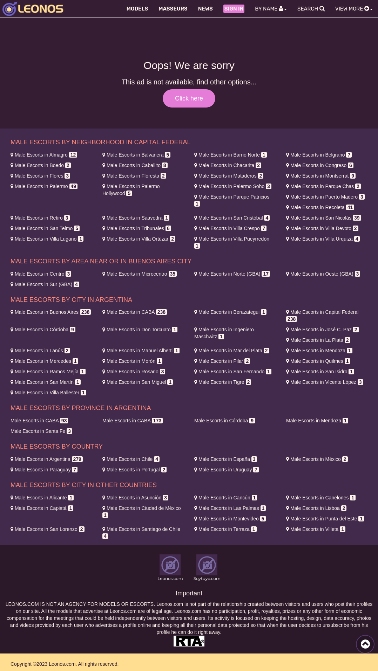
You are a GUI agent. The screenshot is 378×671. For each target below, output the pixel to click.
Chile (131, 459)
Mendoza (319, 350)
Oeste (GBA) (323, 274)
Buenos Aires (51, 312)
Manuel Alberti (141, 350)
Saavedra (135, 218)
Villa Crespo (230, 228)
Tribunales (136, 228)
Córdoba (43, 329)
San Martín (46, 382)
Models (137, 9)
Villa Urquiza (323, 239)
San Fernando (232, 371)
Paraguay (44, 469)
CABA (134, 312)
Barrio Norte (230, 155)
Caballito (135, 165)
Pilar (222, 361)
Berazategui (230, 312)
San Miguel (137, 382)
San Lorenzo (48, 529)
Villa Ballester (48, 392)
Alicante (42, 497)
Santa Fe (41, 431)
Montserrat (321, 176)
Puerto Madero (325, 197)
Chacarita (227, 165)
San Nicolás (323, 218)
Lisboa (316, 508)
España (225, 459)
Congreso (319, 165)
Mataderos (228, 176)
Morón (132, 361)
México (317, 459)
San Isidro (320, 371)
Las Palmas (230, 508)
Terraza (225, 529)
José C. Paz (322, 329)
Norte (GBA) (232, 274)
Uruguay (226, 469)
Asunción (135, 497)
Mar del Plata (231, 350)
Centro (41, 274)
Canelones (321, 497)
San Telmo (45, 228)
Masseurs (173, 9)
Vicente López (324, 382)
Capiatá (42, 508)
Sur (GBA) (45, 284)
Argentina (47, 459)
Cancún (225, 497)
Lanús (40, 350)
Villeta (315, 529)
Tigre (222, 382)
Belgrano (319, 155)
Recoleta (320, 207)
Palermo (44, 186)
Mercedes (44, 361)
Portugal (134, 469)
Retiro (40, 218)
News (205, 9)
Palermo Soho (232, 186)
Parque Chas (323, 186)
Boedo (41, 165)
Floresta (134, 176)
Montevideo (230, 518)
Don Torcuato (139, 329)
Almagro (44, 155)
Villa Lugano (47, 239)
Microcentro (139, 274)
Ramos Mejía (48, 371)
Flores (40, 176)
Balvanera (136, 155)
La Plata (318, 340)
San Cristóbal (232, 218)
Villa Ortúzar (138, 239)
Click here (189, 98)
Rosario (133, 371)
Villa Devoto (322, 228)
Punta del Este (325, 518)
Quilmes (318, 361)
